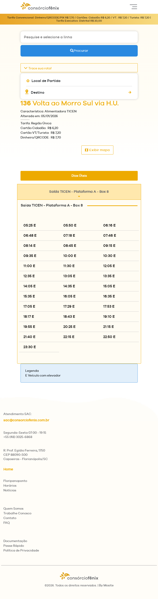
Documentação (15, 541)
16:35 (109, 296)
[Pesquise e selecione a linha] (79, 37)
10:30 (109, 256)
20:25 (69, 326)
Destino (37, 92)
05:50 (69, 225)
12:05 (109, 266)
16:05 (69, 296)
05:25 (29, 225)
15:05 (109, 286)
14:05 (29, 286)
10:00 (69, 256)
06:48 (30, 235)
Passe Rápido (13, 545)
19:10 (109, 316)
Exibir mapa (97, 150)
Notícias (9, 490)
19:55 (29, 326)
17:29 (69, 306)
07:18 (69, 235)
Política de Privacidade (21, 550)
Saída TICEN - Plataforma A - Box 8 (79, 194)
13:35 (109, 276)
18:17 (28, 316)
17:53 (108, 306)
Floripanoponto (15, 481)
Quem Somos (13, 508)
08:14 (29, 245)
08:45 (69, 245)
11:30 (69, 266)
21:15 (108, 326)
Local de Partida (46, 81)
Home (8, 469)
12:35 (29, 276)
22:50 (109, 337)
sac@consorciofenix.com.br (26, 420)
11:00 (29, 266)
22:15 (68, 337)
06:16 (109, 225)
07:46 (109, 235)
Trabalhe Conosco (17, 513)
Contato (9, 518)
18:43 (69, 316)
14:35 (69, 286)
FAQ (6, 522)
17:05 (29, 306)
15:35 (29, 296)
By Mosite (106, 585)
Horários (9, 485)
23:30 (29, 347)
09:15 (109, 245)
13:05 (69, 276)
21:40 (29, 337)
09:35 (29, 256)
